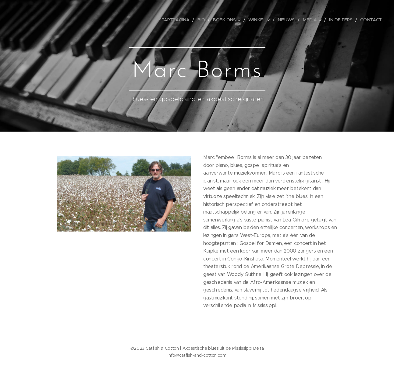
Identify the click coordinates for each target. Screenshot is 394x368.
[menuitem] (178, 19)
